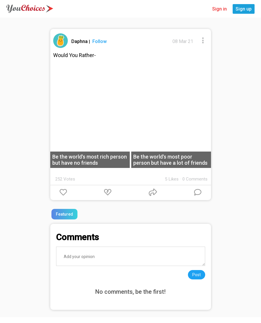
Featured (64, 214)
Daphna (80, 41)
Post (196, 274)
